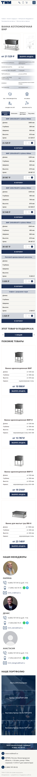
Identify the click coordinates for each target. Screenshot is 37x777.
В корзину (18, 148)
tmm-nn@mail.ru (11, 753)
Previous (4, 44)
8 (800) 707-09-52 (11, 767)
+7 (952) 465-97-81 (14, 658)
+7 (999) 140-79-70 (14, 588)
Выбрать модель (26, 57)
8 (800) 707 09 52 (14, 583)
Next (32, 44)
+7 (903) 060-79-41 (14, 623)
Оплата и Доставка (23, 113)
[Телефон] (20, 2)
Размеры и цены (5, 113)
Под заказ (31, 113)
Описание (14, 113)
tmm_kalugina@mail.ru (16, 663)
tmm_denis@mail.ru (15, 628)
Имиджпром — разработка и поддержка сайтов (16, 775)
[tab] (5, 113)
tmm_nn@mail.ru (14, 593)
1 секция (18, 335)
